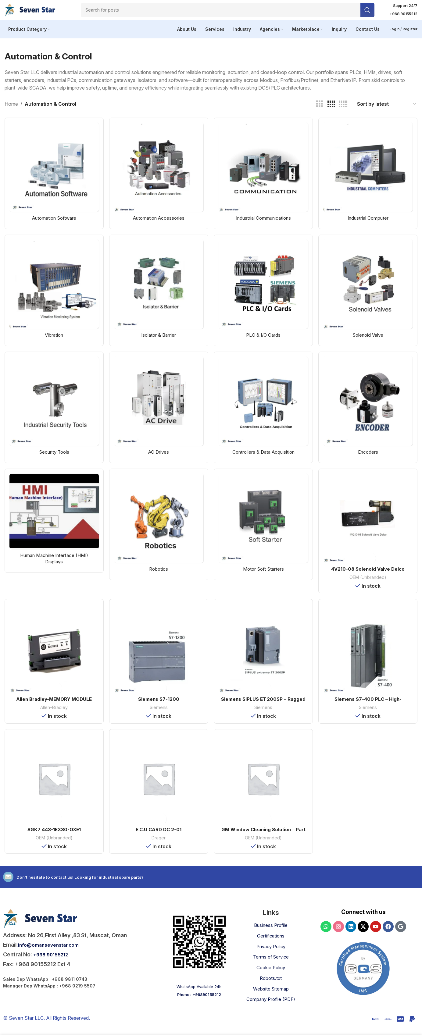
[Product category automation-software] (52, 176)
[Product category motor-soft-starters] (263, 530)
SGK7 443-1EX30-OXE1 (52, 835)
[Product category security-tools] (52, 412)
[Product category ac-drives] (158, 412)
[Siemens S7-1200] (158, 654)
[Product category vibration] (52, 294)
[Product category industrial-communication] (263, 176)
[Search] (227, 12)
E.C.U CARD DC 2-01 (158, 835)
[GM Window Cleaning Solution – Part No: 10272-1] (263, 786)
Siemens (158, 712)
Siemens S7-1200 (158, 704)
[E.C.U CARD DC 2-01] (158, 786)
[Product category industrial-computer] (369, 176)
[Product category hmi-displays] (52, 526)
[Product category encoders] (369, 412)
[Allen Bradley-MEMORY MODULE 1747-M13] (52, 654)
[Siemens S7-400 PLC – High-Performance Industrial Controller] (369, 654)
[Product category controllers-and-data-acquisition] (263, 412)
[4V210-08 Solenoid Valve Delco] (369, 523)
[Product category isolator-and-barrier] (158, 294)
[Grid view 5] (343, 108)
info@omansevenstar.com (52, 951)
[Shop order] (386, 108)
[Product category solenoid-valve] (369, 294)
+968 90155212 (53, 960)
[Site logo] (35, 12)
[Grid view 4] (331, 108)
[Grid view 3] (319, 108)
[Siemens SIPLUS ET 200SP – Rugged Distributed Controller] (263, 654)
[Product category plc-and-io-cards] (263, 294)
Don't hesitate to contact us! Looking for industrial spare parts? (104, 882)
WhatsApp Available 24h (199, 992)
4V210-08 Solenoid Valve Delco (369, 573)
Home (11, 108)
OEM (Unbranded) (369, 581)
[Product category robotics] (158, 530)
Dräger (158, 844)
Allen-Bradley (53, 712)
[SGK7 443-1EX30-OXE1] (52, 786)
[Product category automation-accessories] (158, 176)
